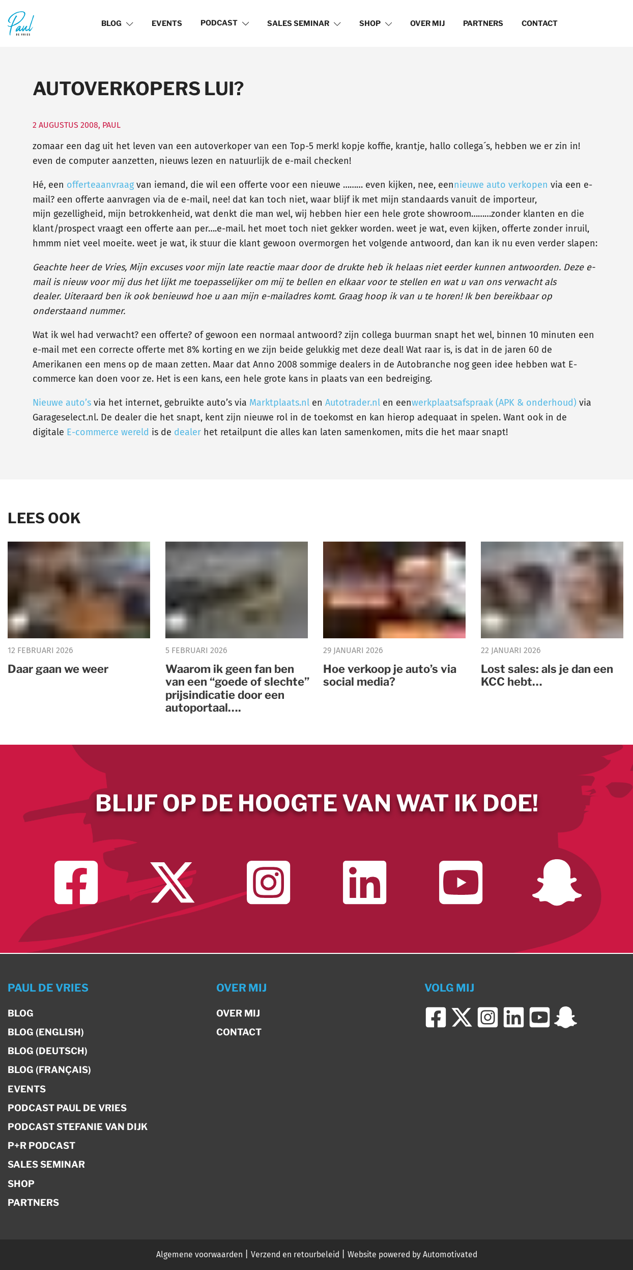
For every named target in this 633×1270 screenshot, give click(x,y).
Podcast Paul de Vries (67, 1108)
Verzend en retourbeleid (295, 1254)
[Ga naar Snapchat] (557, 883)
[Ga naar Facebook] (76, 883)
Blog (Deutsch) (48, 1051)
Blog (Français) (49, 1069)
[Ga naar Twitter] (172, 883)
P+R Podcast (41, 1145)
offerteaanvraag (100, 184)
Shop (375, 23)
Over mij (427, 23)
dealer (186, 432)
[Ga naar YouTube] (460, 883)
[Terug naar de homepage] (21, 23)
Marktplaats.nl (279, 402)
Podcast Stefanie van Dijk (78, 1126)
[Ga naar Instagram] (268, 883)
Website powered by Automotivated (412, 1254)
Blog (117, 23)
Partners (483, 23)
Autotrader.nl (352, 402)
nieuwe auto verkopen (501, 184)
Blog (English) (46, 1032)
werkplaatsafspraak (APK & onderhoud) (494, 402)
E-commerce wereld (108, 432)
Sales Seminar (304, 23)
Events (167, 23)
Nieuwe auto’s (62, 402)
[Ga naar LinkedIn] (364, 883)
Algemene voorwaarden (199, 1254)
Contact (540, 23)
